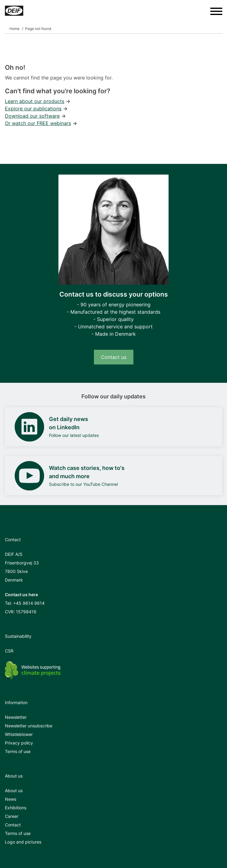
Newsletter (16, 717)
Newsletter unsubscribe (28, 725)
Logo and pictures (23, 841)
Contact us (113, 357)
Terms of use (18, 751)
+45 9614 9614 (29, 603)
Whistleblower (19, 734)
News (10, 799)
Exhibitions (15, 807)
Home (14, 28)
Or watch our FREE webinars (38, 123)
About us (14, 790)
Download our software (32, 116)
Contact (13, 824)
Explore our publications (33, 108)
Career (11, 816)
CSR (9, 650)
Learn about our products (34, 101)
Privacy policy (19, 742)
